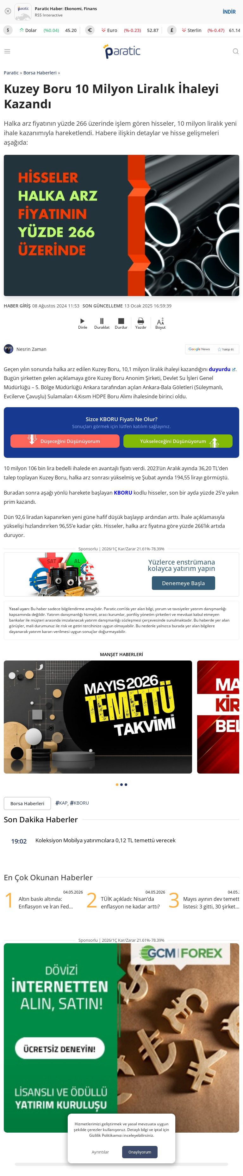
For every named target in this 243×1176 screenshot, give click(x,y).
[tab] (117, 782)
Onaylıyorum (139, 1152)
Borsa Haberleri (40, 73)
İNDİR (229, 12)
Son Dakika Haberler (41, 817)
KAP (61, 801)
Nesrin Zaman (31, 349)
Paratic (11, 73)
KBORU (123, 490)
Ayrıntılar (100, 1152)
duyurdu (222, 369)
